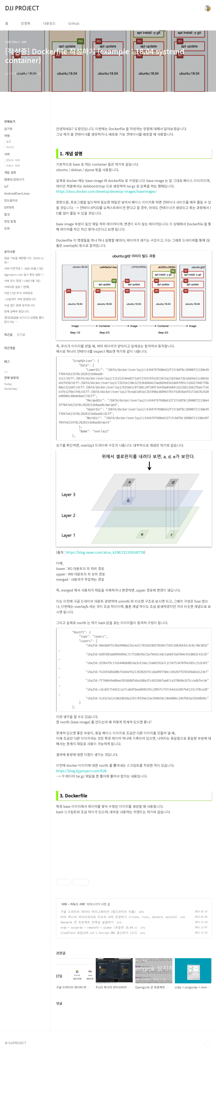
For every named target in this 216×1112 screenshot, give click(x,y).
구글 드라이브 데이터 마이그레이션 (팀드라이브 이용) (98, 971)
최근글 (8, 334)
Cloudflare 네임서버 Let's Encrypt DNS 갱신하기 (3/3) (99, 992)
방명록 (25, 23)
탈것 (7, 214)
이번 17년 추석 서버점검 (18, 293)
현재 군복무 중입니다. (17, 311)
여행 (7, 135)
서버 (64, 963)
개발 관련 (10, 172)
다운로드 (49, 23)
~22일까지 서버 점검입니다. (20, 299)
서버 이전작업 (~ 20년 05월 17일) (23, 268)
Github (73, 23)
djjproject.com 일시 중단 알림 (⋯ (24, 274)
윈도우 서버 (13, 160)
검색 (198, 8)
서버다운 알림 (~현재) (16, 287)
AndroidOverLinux (17, 193)
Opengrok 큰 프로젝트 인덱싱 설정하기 (87, 981)
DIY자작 (9, 207)
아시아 (10, 147)
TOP (207, 1103)
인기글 (21, 334)
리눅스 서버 (77, 963)
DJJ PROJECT (22, 8)
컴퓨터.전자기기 (14, 179)
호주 (8, 142)
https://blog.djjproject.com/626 (81, 770)
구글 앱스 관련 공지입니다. (19, 305)
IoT (6, 186)
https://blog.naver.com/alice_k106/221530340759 (105, 552)
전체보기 (9, 121)
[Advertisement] (134, 897)
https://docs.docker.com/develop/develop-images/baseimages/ (106, 191)
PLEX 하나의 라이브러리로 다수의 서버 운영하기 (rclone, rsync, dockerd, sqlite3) (119, 976)
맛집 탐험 (10, 221)
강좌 (7, 228)
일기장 (8, 129)
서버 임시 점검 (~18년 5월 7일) (22, 281)
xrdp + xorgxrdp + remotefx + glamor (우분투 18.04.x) (99, 986)
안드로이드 (11, 200)
